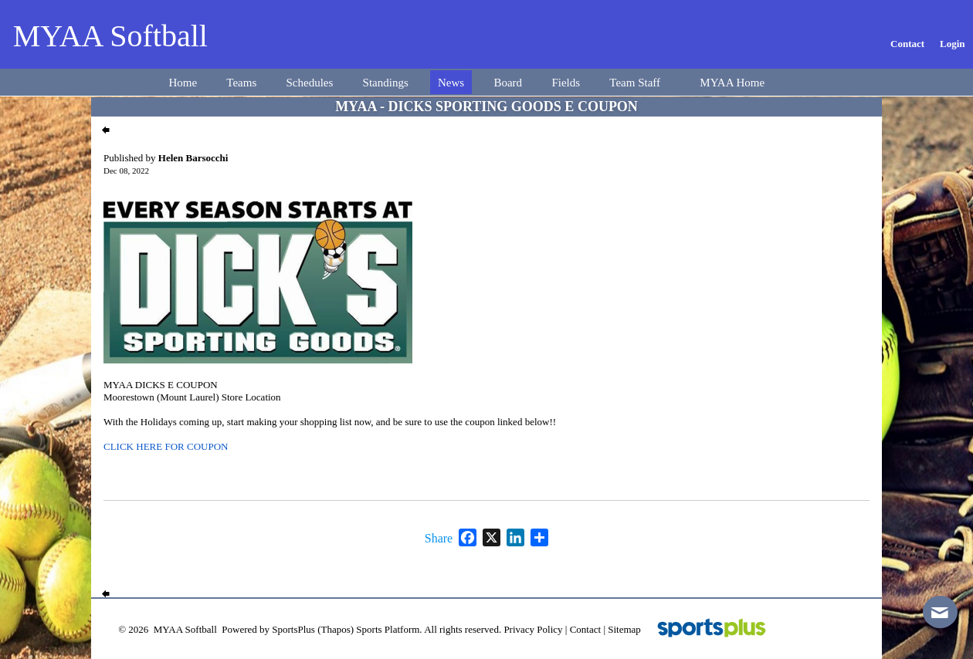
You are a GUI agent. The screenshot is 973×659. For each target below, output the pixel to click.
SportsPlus (293, 629)
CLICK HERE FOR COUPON (165, 446)
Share (439, 538)
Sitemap (624, 629)
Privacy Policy (532, 629)
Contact (585, 629)
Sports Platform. (389, 629)
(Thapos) (335, 629)
